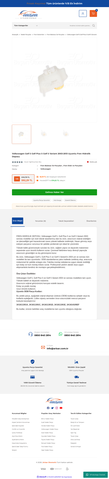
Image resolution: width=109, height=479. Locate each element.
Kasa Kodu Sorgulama (19, 443)
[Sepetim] (93, 13)
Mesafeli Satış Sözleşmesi (20, 419)
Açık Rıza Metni (17, 436)
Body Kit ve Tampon (77, 423)
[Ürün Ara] (68, 25)
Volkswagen (45, 169)
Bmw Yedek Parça (47, 419)
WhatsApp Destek (95, 474)
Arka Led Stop (75, 440)
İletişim (14, 450)
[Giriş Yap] (82, 13)
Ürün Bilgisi (17, 221)
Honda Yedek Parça (47, 426)
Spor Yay (73, 433)
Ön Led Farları (75, 426)
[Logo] (28, 14)
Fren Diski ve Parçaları (72, 166)
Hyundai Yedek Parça (48, 436)
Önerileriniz (91, 221)
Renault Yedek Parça (48, 443)
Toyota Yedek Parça (47, 440)
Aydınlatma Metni (18, 440)
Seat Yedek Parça (47, 433)
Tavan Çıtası (74, 419)
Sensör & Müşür (76, 447)
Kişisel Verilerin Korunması (21, 423)
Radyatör (73, 443)
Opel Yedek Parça (47, 450)
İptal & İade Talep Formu (20, 447)
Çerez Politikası (17, 433)
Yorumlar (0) (40, 221)
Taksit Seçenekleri (66, 221)
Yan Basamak (75, 429)
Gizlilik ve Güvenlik (18, 429)
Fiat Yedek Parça (46, 447)
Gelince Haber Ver (54, 192)
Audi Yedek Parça (47, 423)
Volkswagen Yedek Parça (49, 429)
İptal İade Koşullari (18, 426)
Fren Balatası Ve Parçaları (51, 166)
